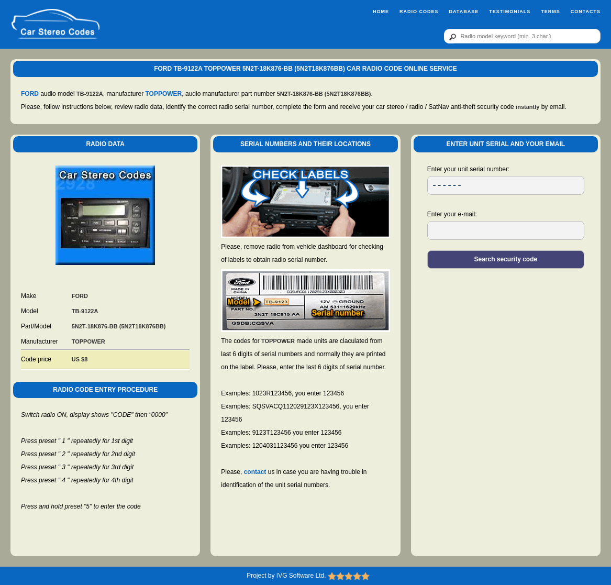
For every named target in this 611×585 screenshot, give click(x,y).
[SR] (505, 185)
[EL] (505, 230)
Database (464, 11)
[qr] (522, 36)
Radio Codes (419, 11)
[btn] (451, 36)
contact (255, 472)
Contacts (586, 11)
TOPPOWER (164, 93)
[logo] (55, 24)
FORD (30, 93)
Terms (550, 11)
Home (381, 11)
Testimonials (509, 11)
